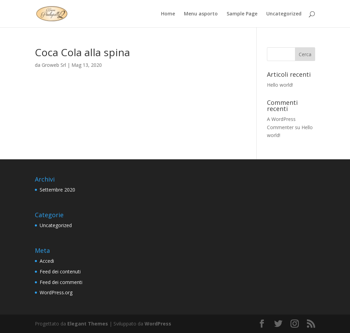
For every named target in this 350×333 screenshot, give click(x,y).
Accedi (47, 261)
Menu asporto (201, 14)
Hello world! (280, 85)
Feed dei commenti (61, 282)
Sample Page (242, 14)
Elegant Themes (87, 323)
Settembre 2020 (57, 189)
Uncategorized (283, 14)
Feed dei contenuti (60, 271)
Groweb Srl (54, 65)
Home (168, 14)
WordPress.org (56, 292)
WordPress (158, 323)
